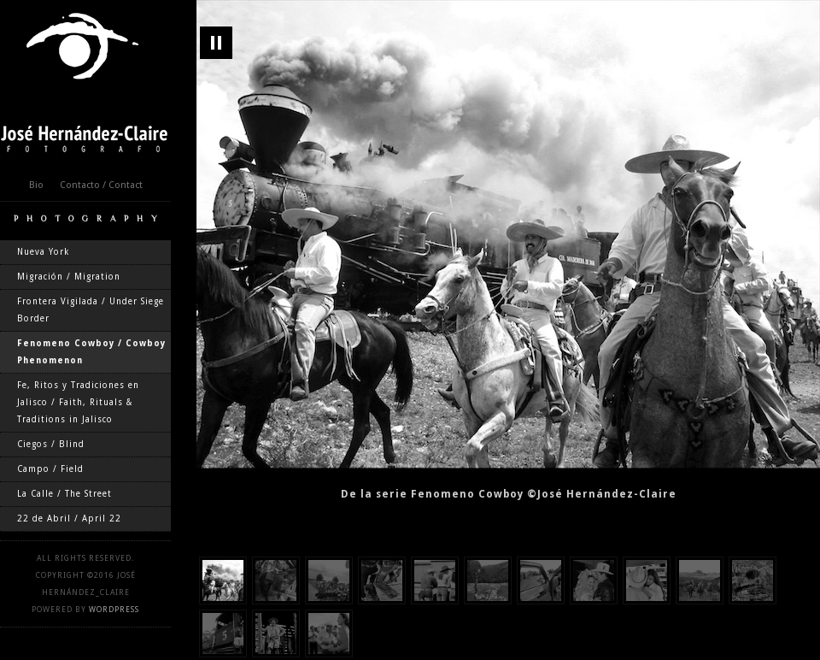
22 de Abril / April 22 (69, 518)
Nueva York (43, 251)
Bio (36, 185)
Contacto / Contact (101, 185)
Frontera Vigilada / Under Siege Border (90, 310)
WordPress (114, 609)
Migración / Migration (68, 276)
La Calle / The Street (64, 493)
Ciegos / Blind (51, 444)
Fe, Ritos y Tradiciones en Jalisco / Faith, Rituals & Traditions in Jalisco (78, 402)
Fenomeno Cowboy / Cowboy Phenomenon (91, 352)
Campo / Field (50, 469)
